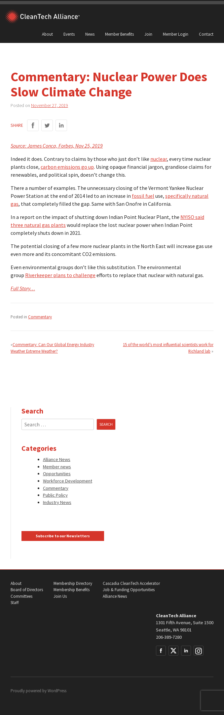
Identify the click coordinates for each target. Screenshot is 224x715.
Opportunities (57, 474)
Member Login (175, 34)
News (89, 34)
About (47, 34)
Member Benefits (119, 34)
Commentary (40, 316)
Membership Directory (73, 583)
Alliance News (56, 459)
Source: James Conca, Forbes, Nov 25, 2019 (57, 145)
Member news (57, 467)
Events (69, 34)
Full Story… (23, 288)
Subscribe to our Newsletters (63, 536)
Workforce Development (67, 481)
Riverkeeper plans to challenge (60, 275)
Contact (206, 34)
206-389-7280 (169, 637)
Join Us (60, 596)
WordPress (57, 691)
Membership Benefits (72, 589)
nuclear (158, 159)
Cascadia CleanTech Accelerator (131, 583)
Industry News (57, 502)
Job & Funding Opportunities (129, 589)
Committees (21, 596)
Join (148, 34)
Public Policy (55, 495)
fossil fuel (143, 196)
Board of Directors (27, 589)
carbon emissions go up (67, 166)
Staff (15, 602)
